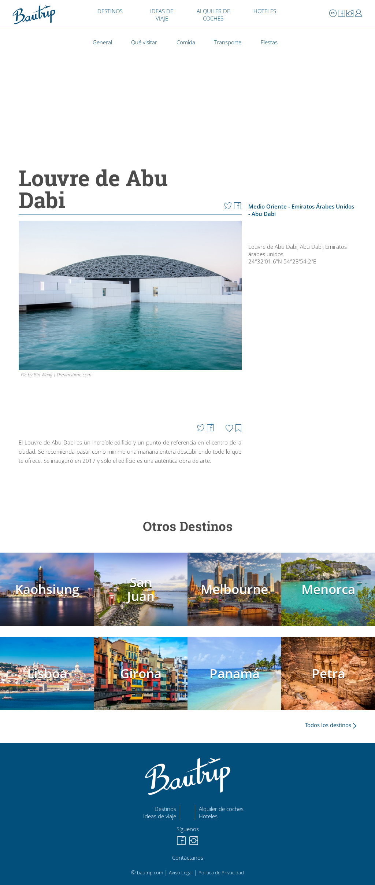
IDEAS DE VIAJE (161, 14)
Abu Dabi (264, 213)
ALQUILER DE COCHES (213, 14)
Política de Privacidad (221, 872)
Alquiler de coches (221, 808)
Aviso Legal (181, 872)
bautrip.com (150, 872)
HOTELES (264, 11)
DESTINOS (110, 11)
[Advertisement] (305, 477)
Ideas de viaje (159, 816)
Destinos (165, 808)
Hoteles (208, 816)
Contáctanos (187, 857)
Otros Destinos (188, 526)
